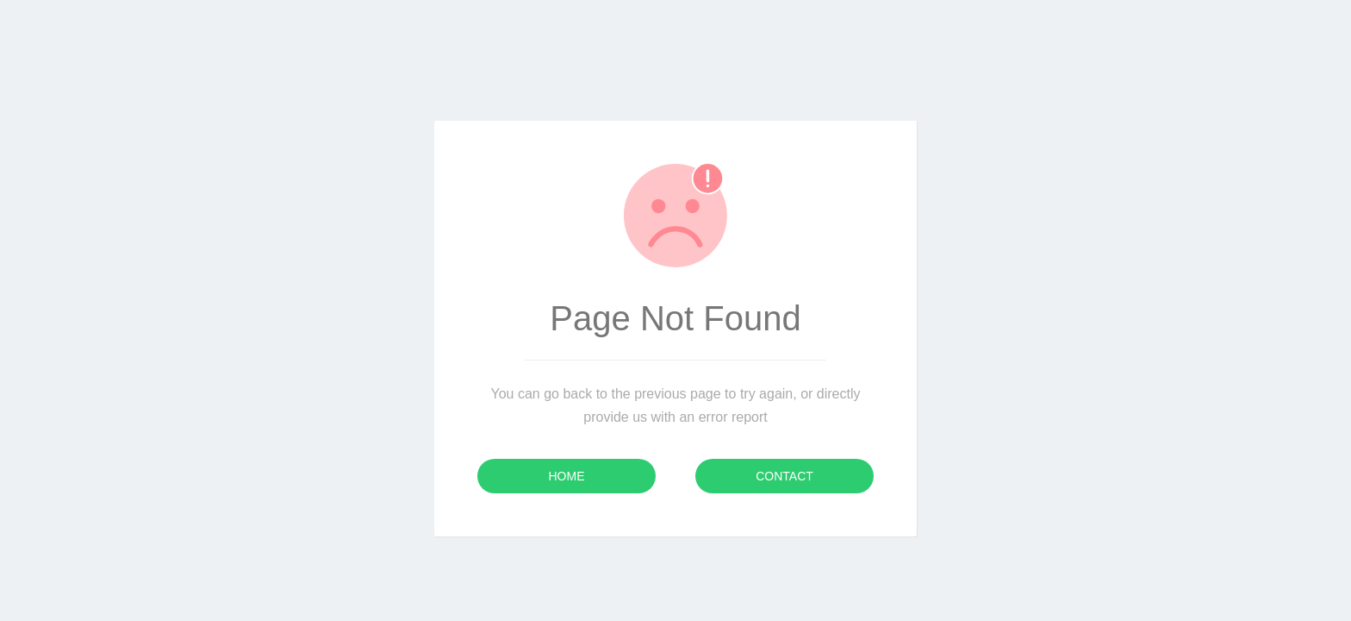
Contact (784, 476)
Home (567, 476)
